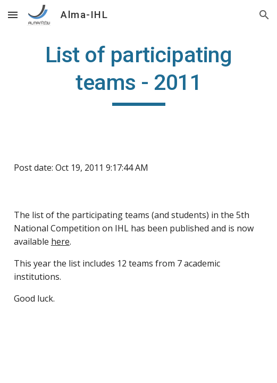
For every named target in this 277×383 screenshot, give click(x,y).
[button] (13, 14)
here (60, 241)
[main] (138, 73)
